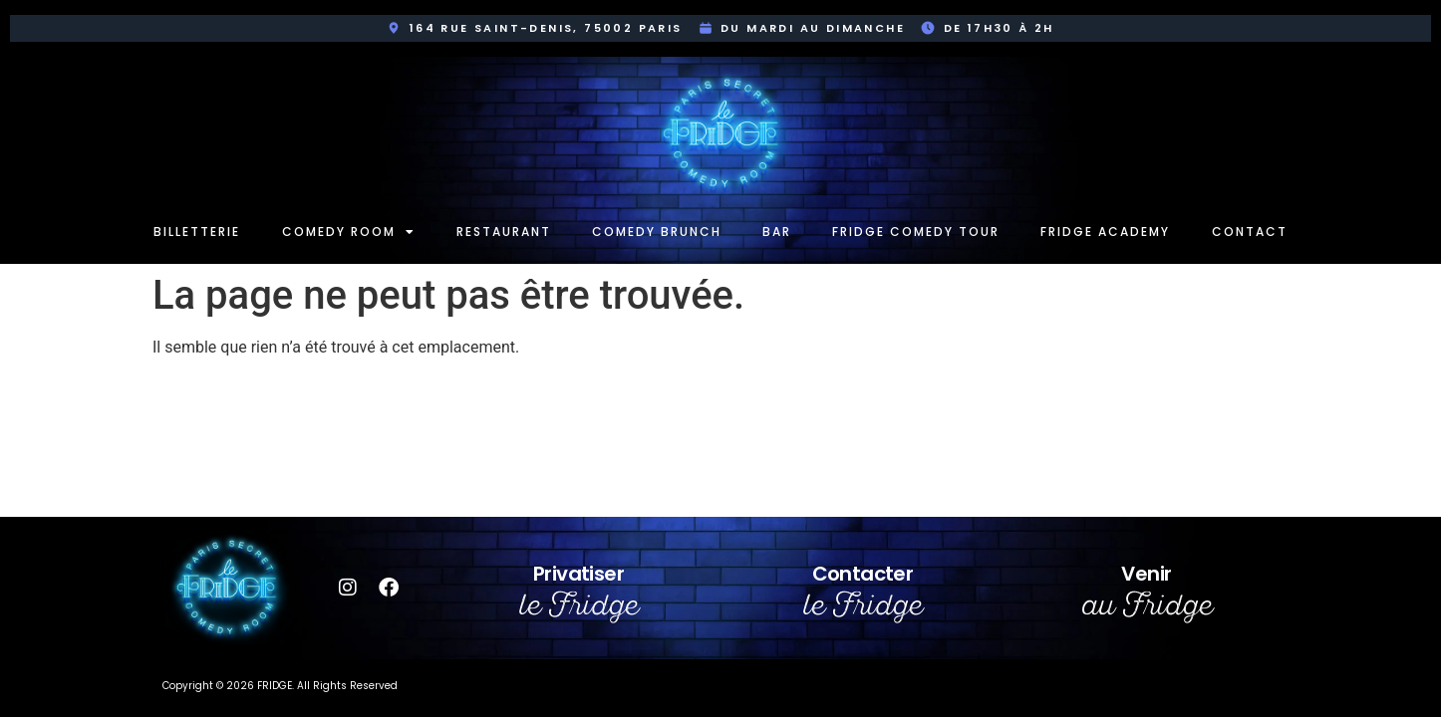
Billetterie (196, 231)
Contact (1250, 231)
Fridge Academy (1105, 231)
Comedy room (349, 232)
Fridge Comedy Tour (916, 231)
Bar (776, 231)
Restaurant (503, 231)
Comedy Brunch (656, 231)
